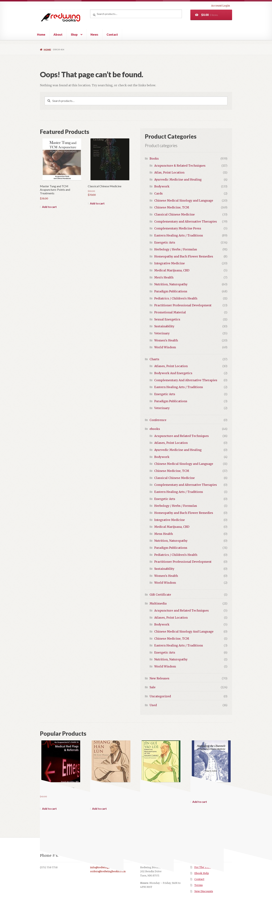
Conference (158, 420)
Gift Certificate (160, 594)
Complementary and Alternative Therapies (185, 221)
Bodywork (161, 186)
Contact (112, 34)
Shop (74, 34)
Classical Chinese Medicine (174, 214)
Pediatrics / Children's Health (175, 298)
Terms (198, 885)
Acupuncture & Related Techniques (180, 165)
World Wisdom (165, 347)
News (94, 34)
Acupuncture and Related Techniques (181, 436)
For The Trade (203, 867)
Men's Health (163, 277)
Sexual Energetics (167, 319)
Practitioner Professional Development (182, 305)
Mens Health (163, 534)
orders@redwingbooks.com (108, 871)
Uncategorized (160, 696)
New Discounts (203, 891)
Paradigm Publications (170, 291)
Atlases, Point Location (171, 366)
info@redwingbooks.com (106, 867)
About (57, 34)
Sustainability (164, 326)
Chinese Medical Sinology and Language (183, 200)
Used (153, 705)
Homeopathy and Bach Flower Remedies (183, 256)
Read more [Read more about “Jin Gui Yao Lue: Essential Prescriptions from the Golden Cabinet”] (147, 808)
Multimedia (158, 603)
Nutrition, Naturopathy (170, 284)
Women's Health (166, 340)
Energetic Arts (164, 242)
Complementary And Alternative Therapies (185, 380)
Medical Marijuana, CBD (171, 270)
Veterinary (162, 333)
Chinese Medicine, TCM (171, 207)
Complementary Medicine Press (177, 228)
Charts (154, 359)
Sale (153, 687)
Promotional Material (170, 312)
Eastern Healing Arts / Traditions (178, 235)
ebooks (155, 429)
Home (41, 34)
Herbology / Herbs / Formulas (175, 249)
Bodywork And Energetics (173, 373)
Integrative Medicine (169, 263)
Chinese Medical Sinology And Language (183, 631)
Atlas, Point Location (169, 172)
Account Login (220, 5)
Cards (158, 193)
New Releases (159, 678)
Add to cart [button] (49, 206)
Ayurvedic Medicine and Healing (178, 179)
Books (154, 158)
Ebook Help (201, 873)
